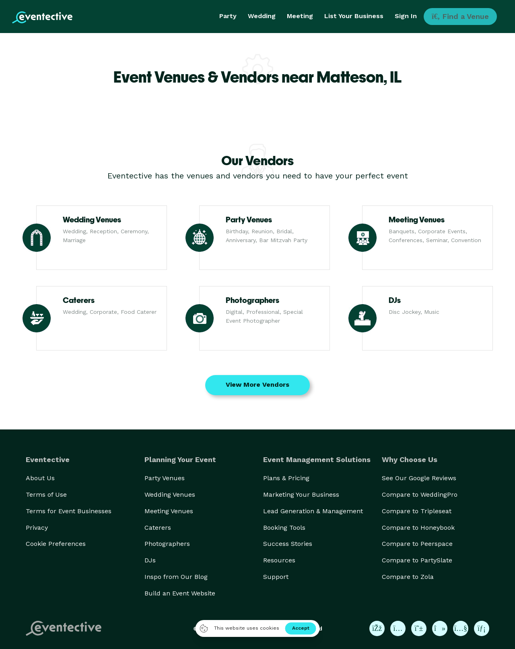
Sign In (406, 16)
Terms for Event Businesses (68, 511)
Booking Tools (284, 527)
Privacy (37, 527)
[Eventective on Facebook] (377, 628)
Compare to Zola (408, 577)
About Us (40, 478)
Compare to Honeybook (418, 527)
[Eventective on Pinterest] (418, 628)
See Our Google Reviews (419, 478)
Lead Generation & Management (313, 511)
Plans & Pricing (286, 478)
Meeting (300, 16)
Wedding (262, 16)
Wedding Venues (169, 494)
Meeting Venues (168, 511)
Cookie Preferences (56, 543)
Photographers (167, 543)
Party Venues (164, 478)
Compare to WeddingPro (419, 494)
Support (275, 577)
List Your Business (353, 16)
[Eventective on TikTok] (439, 628)
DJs (150, 560)
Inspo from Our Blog (176, 577)
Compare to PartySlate (417, 560)
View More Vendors (257, 384)
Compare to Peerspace (417, 543)
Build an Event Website (179, 593)
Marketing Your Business (301, 494)
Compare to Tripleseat (416, 511)
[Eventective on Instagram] (398, 628)
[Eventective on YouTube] (460, 628)
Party (228, 16)
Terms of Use (46, 494)
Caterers (157, 527)
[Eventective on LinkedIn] (481, 628)
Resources (279, 560)
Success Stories (287, 543)
